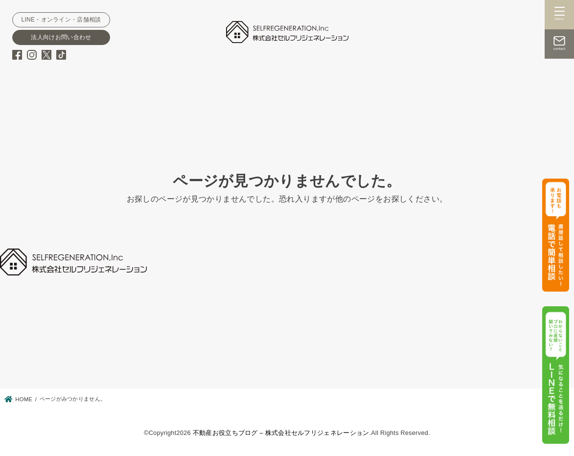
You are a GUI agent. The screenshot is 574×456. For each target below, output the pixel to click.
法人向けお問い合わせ (61, 37)
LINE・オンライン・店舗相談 (61, 19)
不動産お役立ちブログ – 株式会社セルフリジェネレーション (281, 433)
